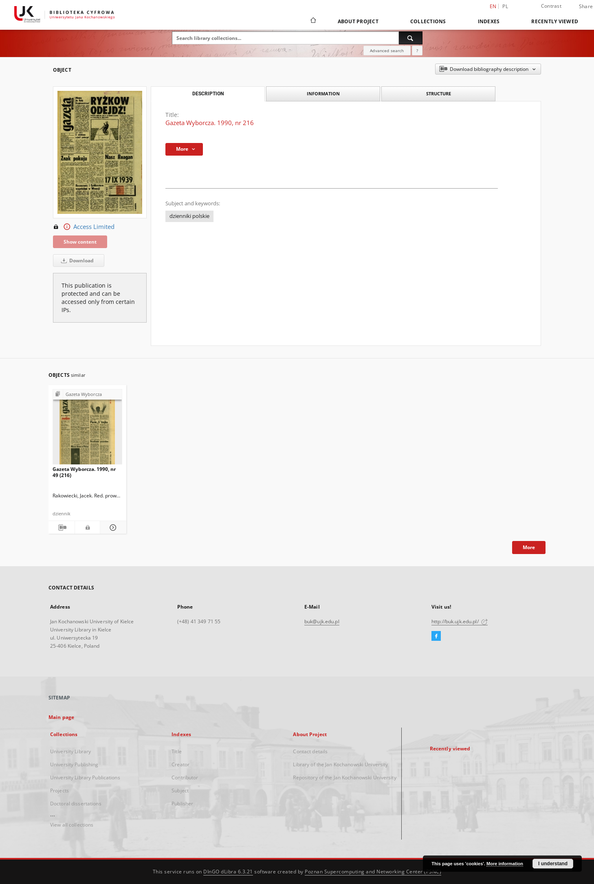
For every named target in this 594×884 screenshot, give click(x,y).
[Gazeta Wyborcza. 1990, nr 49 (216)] (87, 429)
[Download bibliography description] (61, 527)
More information (504, 863)
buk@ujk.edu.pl (321, 621)
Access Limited (83, 226)
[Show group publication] (87, 394)
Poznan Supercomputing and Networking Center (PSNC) (373, 871)
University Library (70, 751)
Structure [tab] (438, 93)
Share (586, 6)
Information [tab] (323, 93)
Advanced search (387, 50)
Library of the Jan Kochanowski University (340, 764)
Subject (180, 790)
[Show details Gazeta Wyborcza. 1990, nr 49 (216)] (112, 527)
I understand (553, 863)
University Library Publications (85, 777)
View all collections (71, 824)
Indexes (489, 21)
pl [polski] (505, 6)
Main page (61, 717)
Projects (59, 790)
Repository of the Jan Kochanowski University (344, 777)
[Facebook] (436, 636)
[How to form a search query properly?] (417, 50)
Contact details (310, 751)
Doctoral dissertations (75, 803)
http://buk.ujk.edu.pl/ (459, 621)
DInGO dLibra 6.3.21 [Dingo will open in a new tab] (228, 871)
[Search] (410, 37)
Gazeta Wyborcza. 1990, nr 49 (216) (84, 472)
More (529, 547)
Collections (428, 21)
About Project (358, 21)
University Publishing (74, 764)
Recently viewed (554, 21)
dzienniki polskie (189, 216)
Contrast (551, 5)
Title (177, 751)
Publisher (182, 803)
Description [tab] (208, 94)
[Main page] (313, 21)
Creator (180, 764)
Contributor (185, 777)
